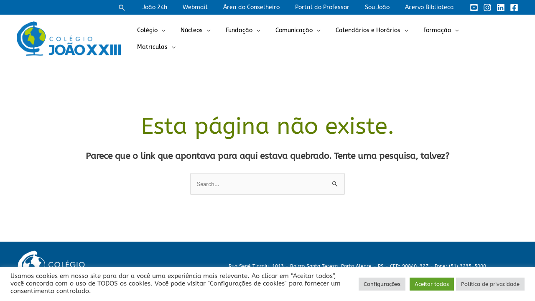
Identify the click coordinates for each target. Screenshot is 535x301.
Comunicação (305, 38)
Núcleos (211, 38)
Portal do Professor (331, 7)
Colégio (170, 38)
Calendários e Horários (376, 38)
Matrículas (489, 38)
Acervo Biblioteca (431, 7)
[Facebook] (514, 7)
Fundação (254, 38)
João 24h (175, 7)
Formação (441, 38)
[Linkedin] (501, 7)
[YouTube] (474, 7)
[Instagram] (487, 7)
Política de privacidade (490, 284)
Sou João (382, 7)
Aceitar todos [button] (432, 284)
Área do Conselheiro (264, 7)
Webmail (211, 7)
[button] (144, 7)
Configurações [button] (382, 284)
